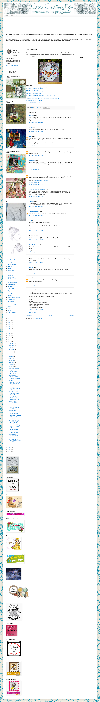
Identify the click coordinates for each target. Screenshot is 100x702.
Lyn (30, 278)
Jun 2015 (11, 356)
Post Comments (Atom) (37, 318)
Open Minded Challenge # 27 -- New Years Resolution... (15, 417)
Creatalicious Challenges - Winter (34, 88)
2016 (9, 339)
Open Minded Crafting (13, 290)
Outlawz (10, 292)
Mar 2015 (11, 362)
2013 (9, 447)
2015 (9, 341)
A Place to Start (11, 259)
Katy (30, 256)
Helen (30, 220)
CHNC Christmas (12, 264)
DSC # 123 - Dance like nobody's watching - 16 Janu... (14, 407)
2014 (9, 445)
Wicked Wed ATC (12, 312)
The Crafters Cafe (12, 305)
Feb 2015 (11, 364)
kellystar (31, 267)
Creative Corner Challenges (11, 274)
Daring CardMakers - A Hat (33, 102)
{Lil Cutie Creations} (34, 182)
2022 (9, 326)
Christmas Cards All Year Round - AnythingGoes (38, 92)
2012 (9, 449)
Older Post (71, 315)
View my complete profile (12, 65)
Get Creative (11, 286)
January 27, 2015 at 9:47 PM (36, 196)
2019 (9, 333)
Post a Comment (32, 312)
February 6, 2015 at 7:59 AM (36, 309)
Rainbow (10, 295)
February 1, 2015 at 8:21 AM (36, 252)
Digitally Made (11, 277)
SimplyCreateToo (12, 299)
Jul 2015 (11, 354)
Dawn (30, 127)
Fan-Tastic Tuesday (12, 282)
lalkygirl (31, 115)
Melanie (31, 290)
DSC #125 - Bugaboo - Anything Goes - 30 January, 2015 (14, 370)
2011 (9, 451)
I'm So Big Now (12, 380)
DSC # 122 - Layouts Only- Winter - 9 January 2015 (14, 421)
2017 (9, 337)
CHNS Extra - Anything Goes (33, 93)
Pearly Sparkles (11, 293)
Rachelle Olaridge (33, 244)
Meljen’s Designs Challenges (41, 180)
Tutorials (10, 308)
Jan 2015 (11, 366)
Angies (9, 261)
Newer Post (29, 315)
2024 (9, 322)
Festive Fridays (11, 284)
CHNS (9, 268)
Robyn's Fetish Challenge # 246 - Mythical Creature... (14, 412)
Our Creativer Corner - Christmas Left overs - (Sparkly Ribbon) (42, 98)
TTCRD (9, 306)
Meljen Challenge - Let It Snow (34, 100)
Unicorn (9, 310)
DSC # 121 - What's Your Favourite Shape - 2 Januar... (15, 440)
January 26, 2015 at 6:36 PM (36, 122)
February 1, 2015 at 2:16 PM (36, 262)
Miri (30, 150)
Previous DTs (13, 15)
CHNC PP (10, 266)
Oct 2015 (11, 347)
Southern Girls (11, 301)
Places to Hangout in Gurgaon (37, 189)
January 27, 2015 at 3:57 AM (36, 155)
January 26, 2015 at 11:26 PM (36, 145)
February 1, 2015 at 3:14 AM (36, 230)
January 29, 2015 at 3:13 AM (36, 206)
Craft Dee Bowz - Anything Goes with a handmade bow (40, 95)
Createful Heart (11, 272)
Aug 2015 (11, 352)
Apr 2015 (11, 360)
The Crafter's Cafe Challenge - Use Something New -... (14, 431)
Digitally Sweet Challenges (14, 279)
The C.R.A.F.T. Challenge (14, 303)
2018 (9, 335)
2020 (9, 331)
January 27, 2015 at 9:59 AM (36, 184)
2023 (9, 324)
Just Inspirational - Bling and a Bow (35, 97)
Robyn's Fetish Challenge (14, 297)
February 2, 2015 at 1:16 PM (36, 285)
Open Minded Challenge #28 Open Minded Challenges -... (15, 384)
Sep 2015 (11, 349)
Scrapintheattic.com (34, 211)
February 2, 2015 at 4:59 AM (36, 273)
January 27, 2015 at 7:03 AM (36, 169)
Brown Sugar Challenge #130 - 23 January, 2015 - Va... (14, 393)
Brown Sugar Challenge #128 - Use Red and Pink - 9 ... (14, 426)
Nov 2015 (11, 345)
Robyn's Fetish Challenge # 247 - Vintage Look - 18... (14, 403)
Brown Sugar (11, 262)
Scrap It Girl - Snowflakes (32, 90)
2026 (9, 318)
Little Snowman (12, 373)
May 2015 (11, 358)
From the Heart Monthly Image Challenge (36, 87)
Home (6, 15)
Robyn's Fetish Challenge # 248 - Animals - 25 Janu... (14, 377)
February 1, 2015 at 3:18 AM (36, 240)
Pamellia (31, 201)
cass (16, 49)
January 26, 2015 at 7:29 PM (36, 131)
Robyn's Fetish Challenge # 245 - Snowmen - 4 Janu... (14, 436)
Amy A (30, 174)
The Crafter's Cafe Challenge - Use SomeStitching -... (14, 398)
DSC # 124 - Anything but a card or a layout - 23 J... (14, 388)
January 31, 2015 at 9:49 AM (36, 215)
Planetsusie (32, 160)
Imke (30, 136)
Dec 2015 (11, 343)
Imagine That (11, 288)
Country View (11, 270)
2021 (9, 328)
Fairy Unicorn (11, 280)
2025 (9, 320)
